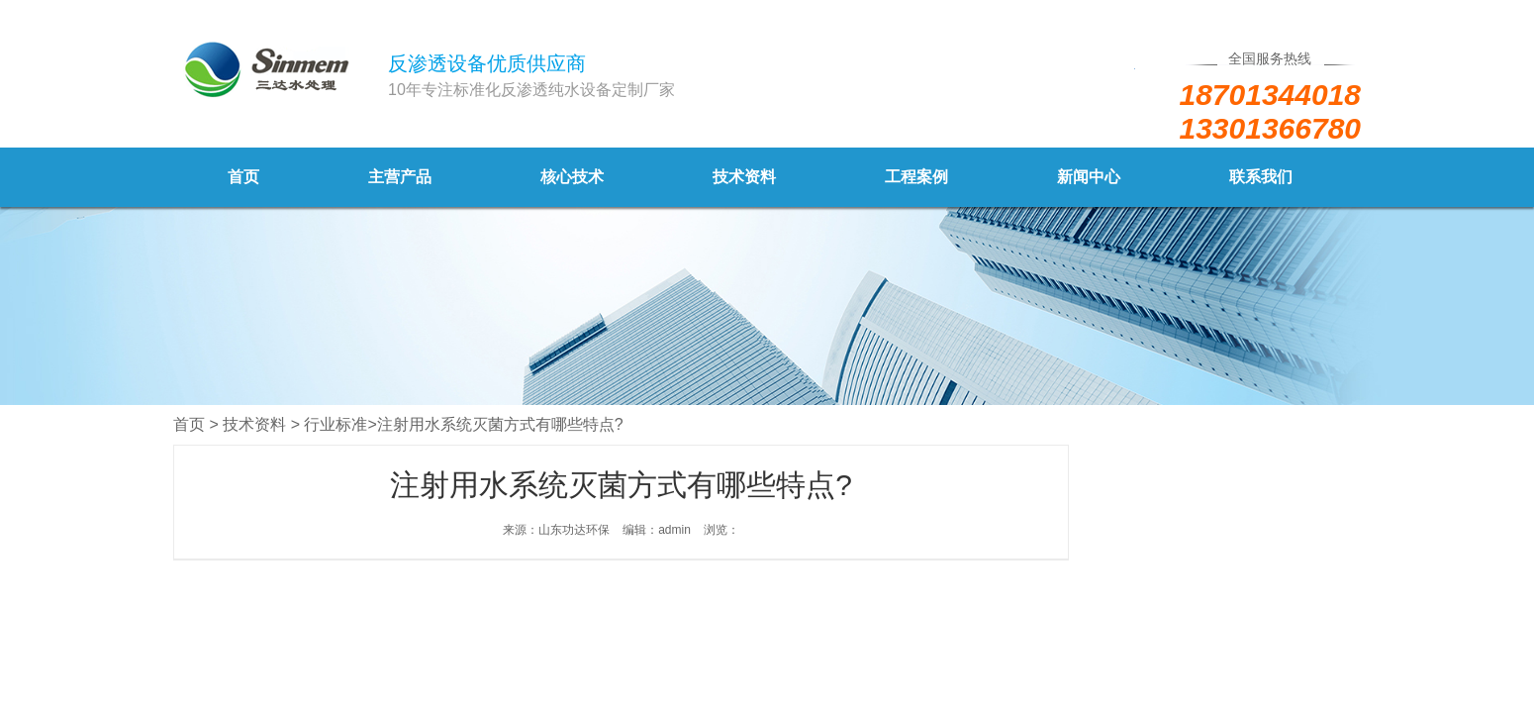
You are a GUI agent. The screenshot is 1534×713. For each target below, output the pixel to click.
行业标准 (335, 424)
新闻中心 (1088, 176)
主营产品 (399, 176)
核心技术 (572, 176)
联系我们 (1261, 176)
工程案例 (916, 176)
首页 (243, 176)
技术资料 (744, 176)
